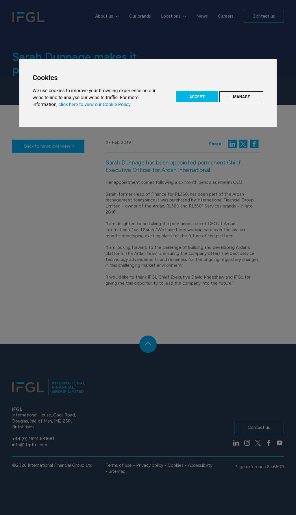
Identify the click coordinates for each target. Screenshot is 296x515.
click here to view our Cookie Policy (94, 104)
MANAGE (241, 97)
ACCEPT (197, 97)
